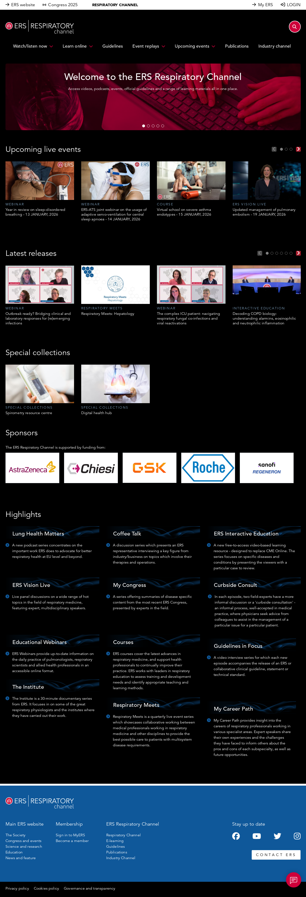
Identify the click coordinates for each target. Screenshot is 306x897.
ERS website (23, 4)
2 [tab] (148, 126)
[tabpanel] (39, 189)
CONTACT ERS (276, 854)
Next (298, 149)
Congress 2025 (63, 4)
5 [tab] (162, 126)
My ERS (265, 4)
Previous (274, 149)
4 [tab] (158, 126)
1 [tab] (143, 126)
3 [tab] (153, 126)
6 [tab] (291, 253)
